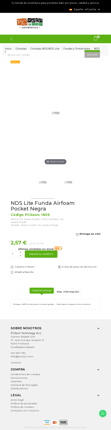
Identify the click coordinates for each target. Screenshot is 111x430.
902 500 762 (18, 352)
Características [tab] (42, 290)
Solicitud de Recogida (24, 384)
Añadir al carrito (41, 254)
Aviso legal (17, 399)
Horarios (16, 362)
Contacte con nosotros (25, 410)
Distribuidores (19, 388)
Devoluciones (19, 377)
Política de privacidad (24, 403)
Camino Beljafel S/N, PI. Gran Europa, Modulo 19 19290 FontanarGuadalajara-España (27, 340)
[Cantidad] (15, 254)
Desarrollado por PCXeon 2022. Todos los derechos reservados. (55, 427)
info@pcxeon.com (22, 356)
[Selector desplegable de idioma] (78, 9)
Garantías (16, 381)
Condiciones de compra (25, 374)
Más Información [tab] (68, 291)
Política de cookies (22, 406)
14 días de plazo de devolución (77, 266)
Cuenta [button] (94, 10)
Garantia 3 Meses (23, 266)
